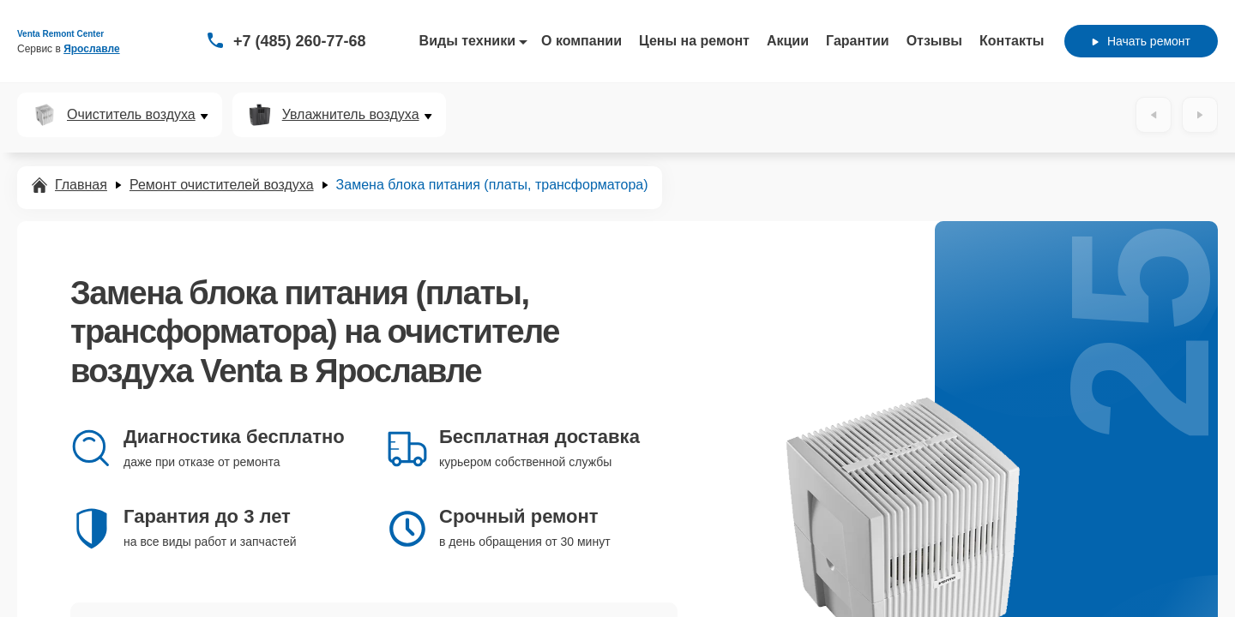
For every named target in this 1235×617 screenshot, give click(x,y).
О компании (581, 40)
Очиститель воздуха (131, 115)
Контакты (1011, 40)
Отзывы (934, 40)
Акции (788, 40)
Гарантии (857, 40)
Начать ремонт (1141, 41)
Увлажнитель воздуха (350, 115)
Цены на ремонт (694, 40)
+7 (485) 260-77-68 (299, 41)
